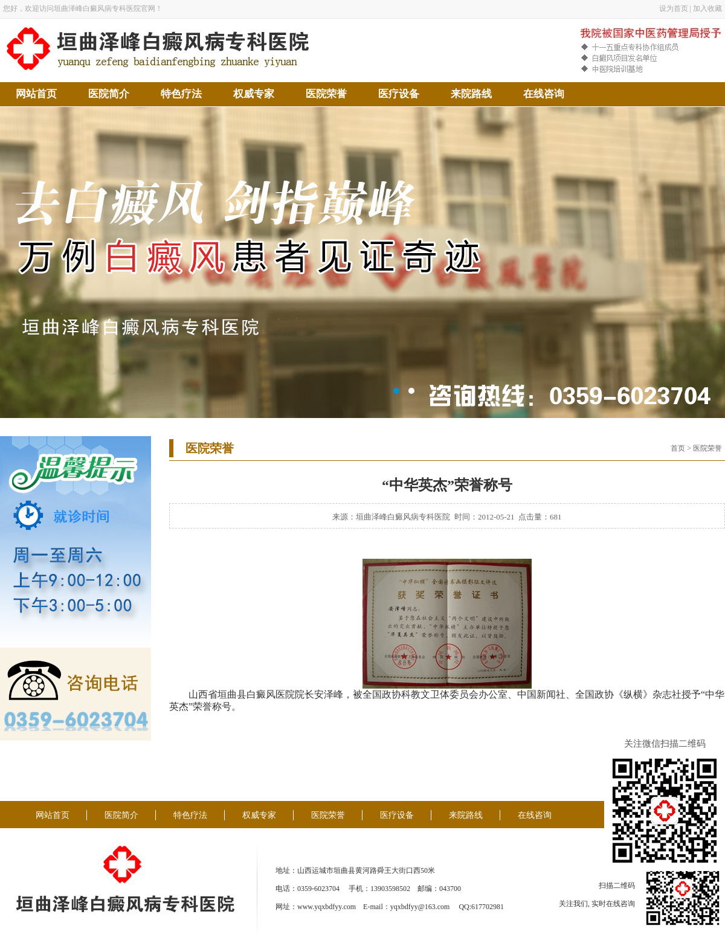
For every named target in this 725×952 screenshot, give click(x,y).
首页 (678, 448)
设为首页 (673, 8)
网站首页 (36, 94)
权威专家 (253, 94)
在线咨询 (543, 94)
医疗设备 (398, 94)
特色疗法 (181, 94)
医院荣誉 (326, 94)
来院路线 (471, 94)
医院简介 (108, 94)
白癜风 (261, 694)
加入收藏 (707, 8)
